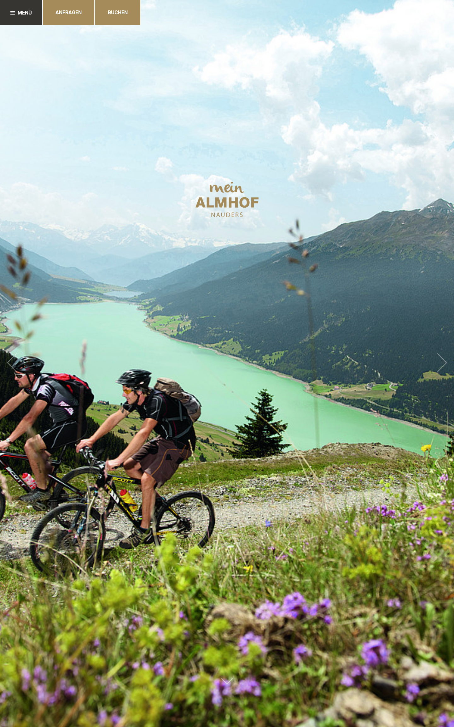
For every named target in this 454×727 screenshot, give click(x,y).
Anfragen (68, 12)
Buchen (118, 12)
